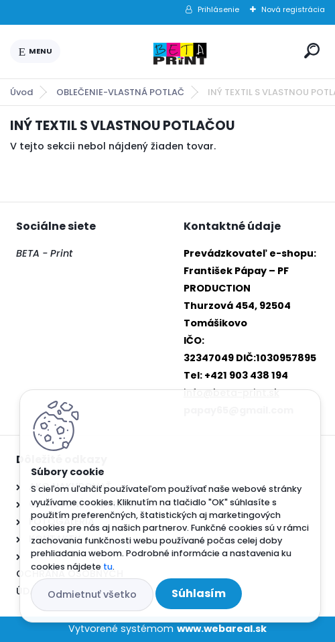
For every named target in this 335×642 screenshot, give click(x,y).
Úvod (21, 92)
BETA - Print (44, 253)
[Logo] (179, 51)
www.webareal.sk (222, 628)
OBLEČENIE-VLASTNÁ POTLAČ (120, 92)
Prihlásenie (218, 9)
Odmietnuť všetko (92, 594)
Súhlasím (199, 593)
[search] (312, 51)
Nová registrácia (293, 9)
